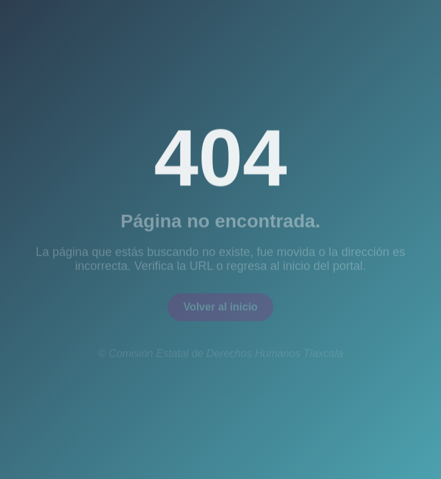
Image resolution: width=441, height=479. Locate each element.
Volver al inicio (221, 309)
